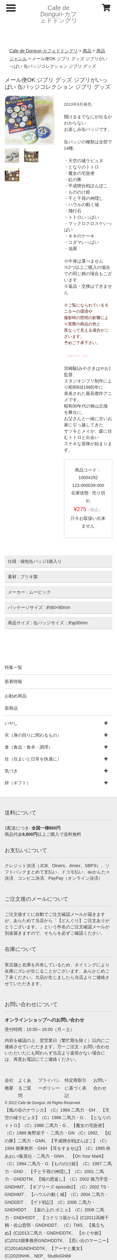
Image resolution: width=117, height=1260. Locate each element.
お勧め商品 (16, 695)
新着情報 (13, 681)
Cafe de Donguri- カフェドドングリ (58, 14)
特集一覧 (13, 667)
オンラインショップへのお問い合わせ (44, 1019)
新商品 (11, 708)
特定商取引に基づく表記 (75, 1088)
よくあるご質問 (24, 1088)
